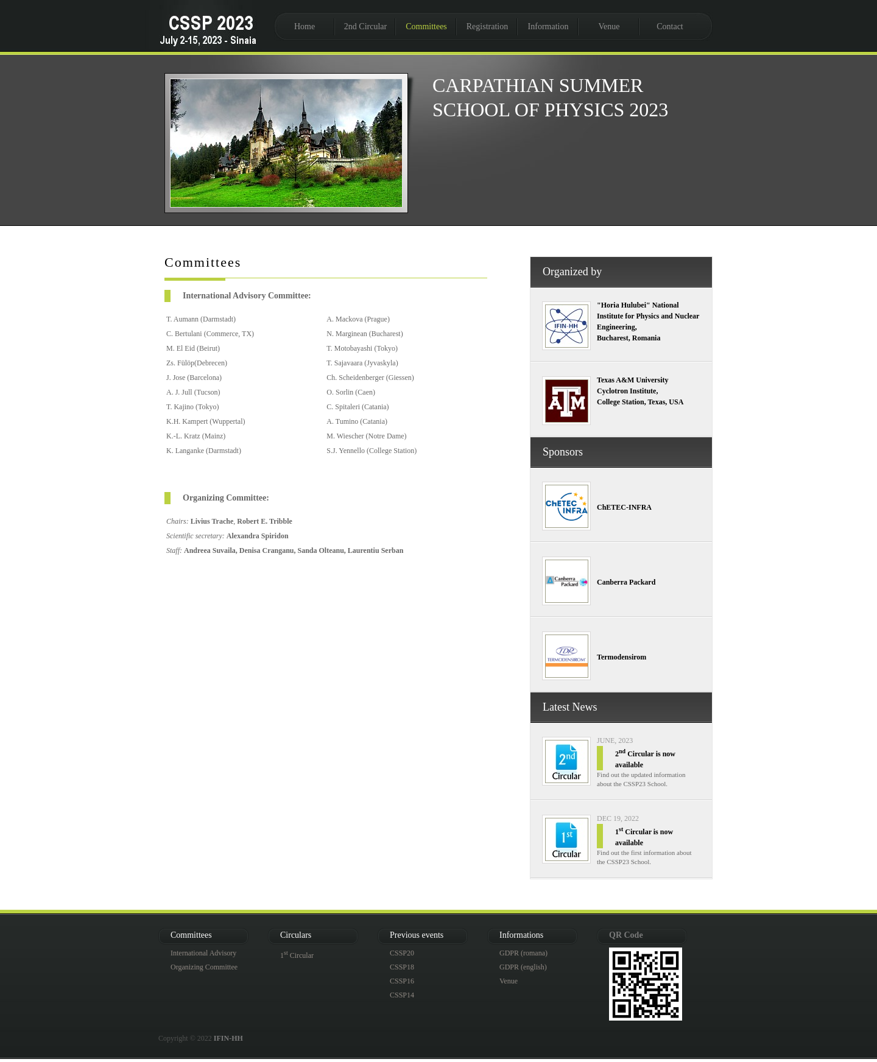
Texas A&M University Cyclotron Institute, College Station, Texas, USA (640, 391)
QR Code (626, 935)
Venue (609, 26)
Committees (426, 26)
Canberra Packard (626, 582)
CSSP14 (402, 995)
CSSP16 (402, 981)
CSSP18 (402, 967)
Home (304, 26)
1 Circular (297, 955)
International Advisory (203, 953)
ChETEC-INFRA (624, 507)
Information (548, 26)
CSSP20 (402, 953)
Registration (487, 26)
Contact (670, 26)
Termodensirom (621, 657)
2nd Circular (365, 26)
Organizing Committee (204, 967)
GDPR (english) (523, 967)
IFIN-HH (228, 1038)
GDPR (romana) (523, 953)
